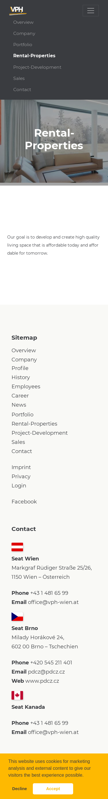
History (21, 377)
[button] (86, 775)
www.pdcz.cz (42, 681)
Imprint (21, 467)
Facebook (24, 502)
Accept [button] (53, 788)
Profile (20, 368)
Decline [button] (19, 788)
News (19, 405)
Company (24, 33)
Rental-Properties (34, 55)
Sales (19, 78)
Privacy (21, 476)
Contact (22, 89)
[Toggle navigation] (91, 10)
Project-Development (37, 67)
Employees (26, 386)
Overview (23, 22)
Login (19, 486)
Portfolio (22, 44)
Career (20, 396)
